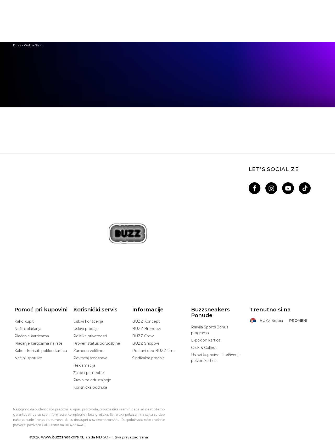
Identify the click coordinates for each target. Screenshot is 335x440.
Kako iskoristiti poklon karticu (40, 350)
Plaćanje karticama (31, 336)
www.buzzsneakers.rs (62, 437)
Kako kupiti (24, 321)
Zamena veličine (88, 350)
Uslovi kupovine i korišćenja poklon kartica (216, 358)
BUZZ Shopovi (145, 343)
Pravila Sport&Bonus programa (209, 330)
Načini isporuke (28, 358)
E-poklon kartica (205, 340)
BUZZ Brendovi (146, 328)
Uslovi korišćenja (88, 321)
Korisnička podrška (90, 387)
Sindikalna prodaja (148, 358)
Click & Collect (204, 347)
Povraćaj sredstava (90, 358)
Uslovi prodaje (86, 328)
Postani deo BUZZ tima (154, 350)
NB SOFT (104, 437)
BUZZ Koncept (146, 321)
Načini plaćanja (27, 328)
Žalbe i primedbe (88, 372)
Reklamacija (84, 365)
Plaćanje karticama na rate (38, 343)
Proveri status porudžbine (96, 343)
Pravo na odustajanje (92, 380)
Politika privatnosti (90, 336)
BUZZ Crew (143, 336)
